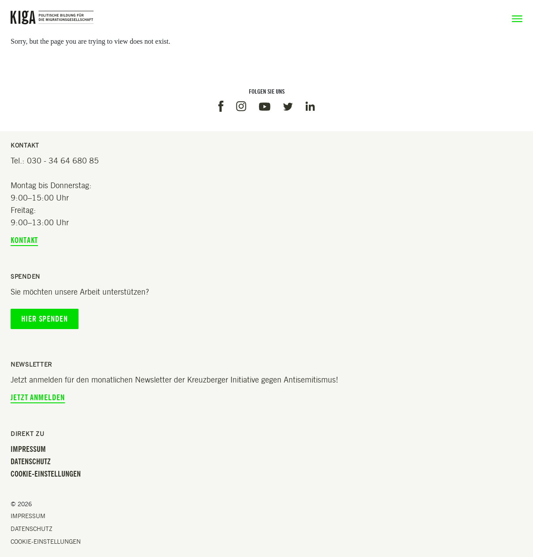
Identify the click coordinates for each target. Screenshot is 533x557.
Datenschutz (31, 461)
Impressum (28, 449)
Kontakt (24, 240)
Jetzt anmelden (38, 397)
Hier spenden (44, 319)
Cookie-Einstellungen (46, 474)
